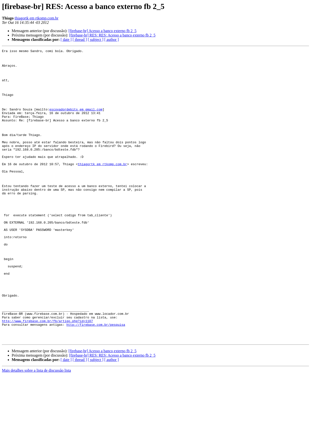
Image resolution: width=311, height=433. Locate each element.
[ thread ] (80, 39)
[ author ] (111, 39)
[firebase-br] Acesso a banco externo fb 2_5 (103, 31)
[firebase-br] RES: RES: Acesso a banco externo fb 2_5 (112, 35)
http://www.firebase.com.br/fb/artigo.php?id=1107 (47, 375)
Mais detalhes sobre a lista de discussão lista (36, 429)
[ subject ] (95, 39)
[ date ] (65, 39)
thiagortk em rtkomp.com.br (36, 18)
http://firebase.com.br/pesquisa (95, 380)
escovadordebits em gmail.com (75, 121)
